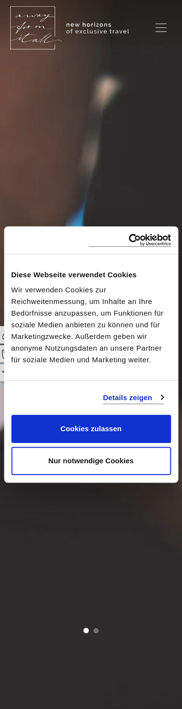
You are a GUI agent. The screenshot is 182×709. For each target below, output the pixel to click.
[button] (86, 631)
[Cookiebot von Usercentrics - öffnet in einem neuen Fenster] (129, 240)
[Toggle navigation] (161, 27)
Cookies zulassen (91, 428)
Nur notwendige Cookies (91, 460)
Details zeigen (127, 397)
